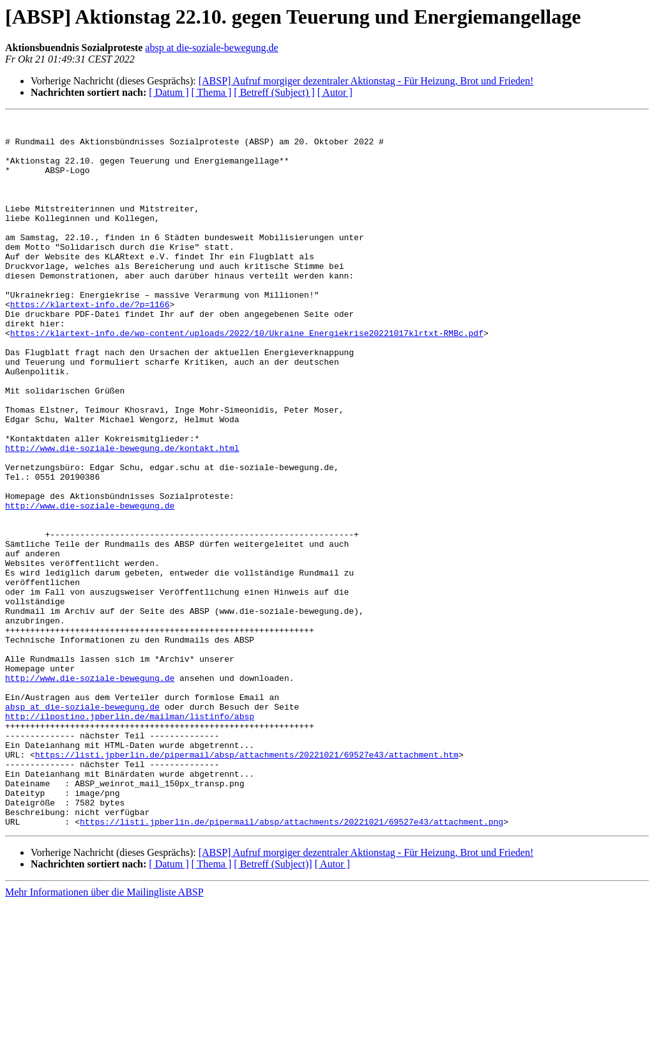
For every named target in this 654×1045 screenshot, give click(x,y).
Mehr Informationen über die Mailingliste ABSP (104, 1033)
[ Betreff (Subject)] (273, 1005)
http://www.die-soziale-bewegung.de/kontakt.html (122, 515)
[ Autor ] (335, 92)
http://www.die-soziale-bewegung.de (89, 584)
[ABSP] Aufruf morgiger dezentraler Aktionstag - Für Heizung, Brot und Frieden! (366, 80)
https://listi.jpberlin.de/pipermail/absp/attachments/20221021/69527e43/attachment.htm (247, 883)
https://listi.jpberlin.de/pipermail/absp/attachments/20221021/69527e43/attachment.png (291, 963)
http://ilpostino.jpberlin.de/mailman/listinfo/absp (129, 837)
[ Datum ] (168, 92)
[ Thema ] (212, 92)
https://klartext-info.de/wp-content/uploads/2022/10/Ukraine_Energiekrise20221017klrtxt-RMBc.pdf (246, 377)
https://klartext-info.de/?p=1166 (90, 342)
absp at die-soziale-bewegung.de (211, 47)
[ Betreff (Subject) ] (274, 92)
